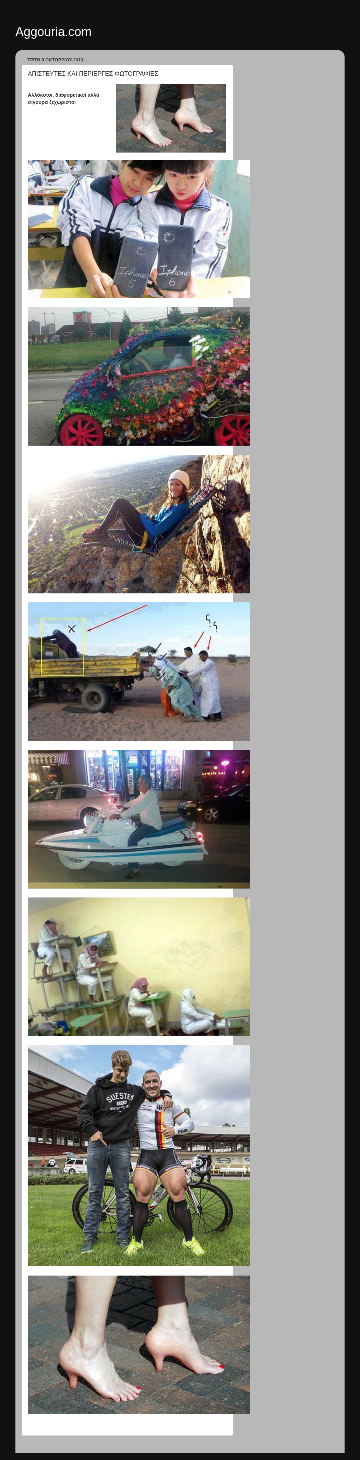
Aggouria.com (53, 32)
